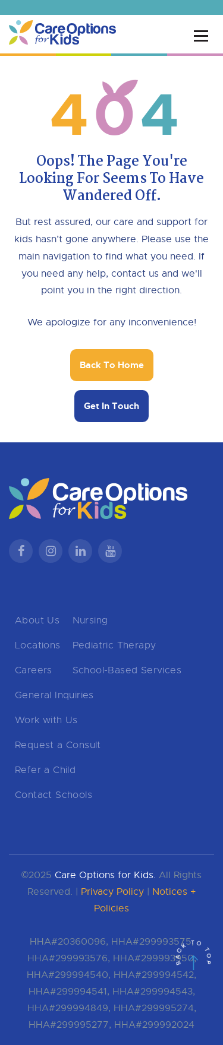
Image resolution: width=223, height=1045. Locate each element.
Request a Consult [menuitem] (58, 745)
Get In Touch (111, 406)
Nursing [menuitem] (90, 620)
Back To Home (112, 365)
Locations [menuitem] (38, 645)
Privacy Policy (112, 892)
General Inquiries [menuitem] (54, 695)
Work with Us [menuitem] (46, 720)
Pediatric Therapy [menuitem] (114, 645)
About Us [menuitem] (37, 620)
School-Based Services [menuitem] (127, 670)
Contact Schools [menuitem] (53, 795)
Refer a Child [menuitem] (45, 770)
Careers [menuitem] (33, 670)
